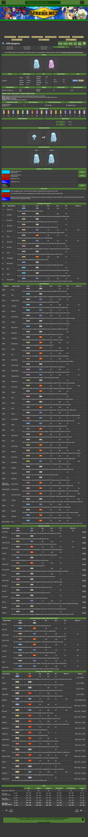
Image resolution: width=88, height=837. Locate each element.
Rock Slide (14, 457)
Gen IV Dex (10, 49)
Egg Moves (80, 43)
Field (70, 124)
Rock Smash (14, 484)
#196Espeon (77, 810)
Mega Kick (5, 733)
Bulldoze (13, 451)
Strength (13, 511)
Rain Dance (10, 263)
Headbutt (4, 722)
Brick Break (14, 360)
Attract (13, 403)
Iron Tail (4, 656)
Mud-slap (4, 711)
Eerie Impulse (5, 569)
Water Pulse (5, 667)
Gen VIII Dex (26, 47)
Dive (12, 521)
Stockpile (4, 607)
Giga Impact (14, 435)
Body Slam (5, 548)
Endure (4, 683)
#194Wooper (11, 810)
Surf (12, 505)
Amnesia (9, 247)
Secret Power (14, 489)
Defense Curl (5, 778)
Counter (4, 553)
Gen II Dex (44, 49)
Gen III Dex (27, 49)
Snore (3, 662)
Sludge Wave (14, 370)
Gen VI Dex (61, 47)
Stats (75, 43)
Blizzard (13, 311)
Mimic (3, 750)
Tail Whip (9, 215)
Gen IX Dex (10, 47)
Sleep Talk (14, 473)
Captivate (4, 688)
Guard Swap (5, 580)
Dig (12, 354)
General (60, 43)
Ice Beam (13, 306)
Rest (12, 397)
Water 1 (70, 121)
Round (13, 414)
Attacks (71, 43)
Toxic (12, 289)
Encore (4, 575)
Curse (3, 559)
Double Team (14, 365)
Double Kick (5, 564)
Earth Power (5, 635)
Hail (12, 295)
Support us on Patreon (44, 822)
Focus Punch (5, 640)
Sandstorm (14, 381)
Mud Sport (9, 220)
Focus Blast (14, 419)
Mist (8, 269)
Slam (8, 236)
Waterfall (13, 516)
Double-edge (5, 739)
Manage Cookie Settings (61, 818)
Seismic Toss (5, 745)
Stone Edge (14, 446)
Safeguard (14, 333)
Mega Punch (5, 728)
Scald (12, 424)
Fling (12, 430)
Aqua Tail (4, 629)
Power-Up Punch (15, 494)
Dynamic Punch (6, 756)
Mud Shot (9, 231)
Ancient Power (6, 542)
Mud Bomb (9, 242)
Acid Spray (5, 532)
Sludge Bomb (14, 376)
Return (13, 349)
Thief (12, 408)
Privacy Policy (49, 818)
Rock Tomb (14, 387)
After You (4, 537)
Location (65, 43)
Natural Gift (5, 694)
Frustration (14, 338)
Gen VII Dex (44, 47)
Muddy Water (10, 279)
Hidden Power (15, 300)
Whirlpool (4, 700)
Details (82, 172)
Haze (8, 274)
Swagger (13, 467)
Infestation (14, 462)
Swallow (4, 612)
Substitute (13, 478)
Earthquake (10, 258)
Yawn (8, 252)
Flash (12, 441)
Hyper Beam (14, 316)
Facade (13, 392)
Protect (13, 322)
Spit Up (4, 602)
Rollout (4, 717)
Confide (13, 500)
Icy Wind (4, 651)
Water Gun (9, 209)
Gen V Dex (78, 47)
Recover (4, 591)
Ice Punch (4, 645)
